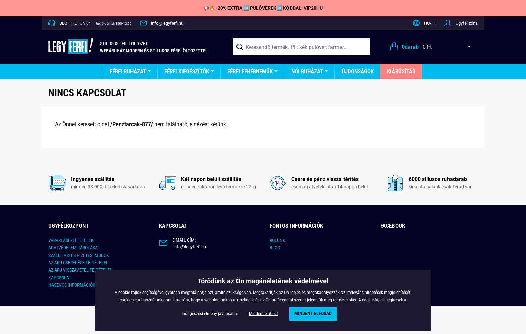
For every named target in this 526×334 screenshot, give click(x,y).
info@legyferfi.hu (167, 23)
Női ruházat (307, 71)
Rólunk (277, 240)
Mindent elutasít (263, 313)
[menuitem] (130, 71)
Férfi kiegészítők (186, 71)
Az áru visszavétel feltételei (79, 270)
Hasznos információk (71, 285)
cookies (127, 300)
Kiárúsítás (401, 71)
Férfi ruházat (128, 71)
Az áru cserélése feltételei (77, 262)
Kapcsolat (59, 277)
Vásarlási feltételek (71, 240)
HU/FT (430, 23)
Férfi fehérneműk (250, 71)
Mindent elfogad (313, 313)
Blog (275, 247)
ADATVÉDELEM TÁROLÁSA (73, 247)
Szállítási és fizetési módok (78, 255)
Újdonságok (357, 71)
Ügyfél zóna (467, 23)
